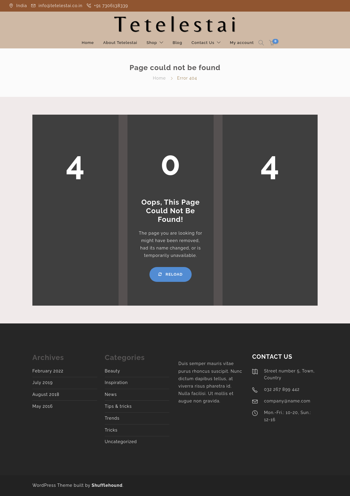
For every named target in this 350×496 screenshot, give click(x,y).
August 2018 (45, 394)
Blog (177, 42)
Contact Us (202, 42)
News (111, 394)
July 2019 (42, 382)
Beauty (112, 371)
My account (242, 42)
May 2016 (42, 406)
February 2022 (48, 371)
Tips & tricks (118, 406)
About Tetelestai (120, 42)
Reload (170, 274)
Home (88, 42)
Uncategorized (121, 441)
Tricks (111, 430)
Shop (151, 42)
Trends (112, 418)
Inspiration (116, 382)
